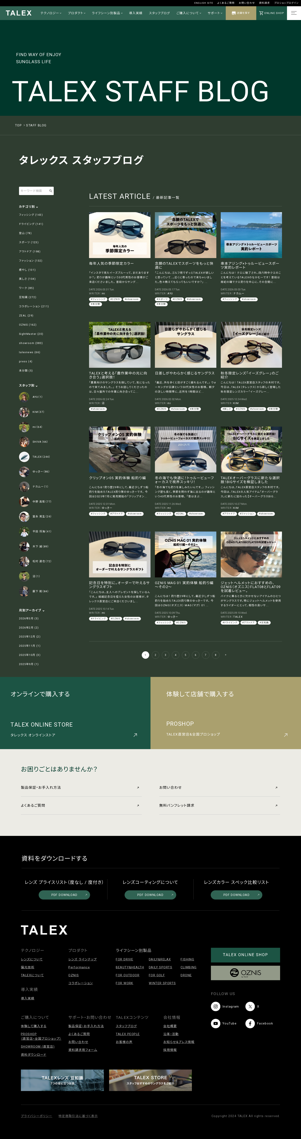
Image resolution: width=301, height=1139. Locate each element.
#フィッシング (98, 299)
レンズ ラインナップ (82, 959)
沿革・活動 (171, 1034)
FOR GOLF (157, 975)
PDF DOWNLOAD (69, 895)
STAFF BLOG (36, 125)
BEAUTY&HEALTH (130, 967)
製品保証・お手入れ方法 (80, 787)
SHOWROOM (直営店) (38, 1046)
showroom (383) (31, 343)
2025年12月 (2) (30, 636)
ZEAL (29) (26, 315)
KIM (236, 403)
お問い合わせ (247, 2)
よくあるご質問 (226, 2)
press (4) (26, 361)
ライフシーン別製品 (107, 13)
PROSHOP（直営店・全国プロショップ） (41, 1036)
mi (103, 293)
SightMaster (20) (31, 333)
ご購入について (188, 13)
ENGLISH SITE (203, 2)
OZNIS (73, 975)
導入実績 (136, 13)
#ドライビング (98, 618)
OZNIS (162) (28, 324)
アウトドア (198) (30, 251)
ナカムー (239, 293)
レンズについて (32, 959)
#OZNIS (115, 299)
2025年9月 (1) (29, 664)
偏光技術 (27, 967)
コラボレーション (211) (34, 306)
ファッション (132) (31, 260)
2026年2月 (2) (29, 627)
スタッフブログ (159, 13)
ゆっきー (107, 507)
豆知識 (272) (28, 297)
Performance (79, 967)
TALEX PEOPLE (128, 1034)
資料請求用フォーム (82, 1050)
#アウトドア (116, 513)
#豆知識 (264, 622)
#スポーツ (162, 299)
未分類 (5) (26, 370)
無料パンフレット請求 (218, 805)
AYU (170, 293)
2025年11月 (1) (30, 645)
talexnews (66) (30, 352)
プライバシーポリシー (36, 1116)
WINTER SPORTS (162, 983)
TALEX (238, 616)
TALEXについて (32, 975)
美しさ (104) (27, 278)
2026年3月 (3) (29, 618)
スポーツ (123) (29, 242)
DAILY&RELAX (160, 959)
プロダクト (76, 13)
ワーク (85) (26, 288)
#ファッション (247, 513)
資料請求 (264, 2)
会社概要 (170, 1026)
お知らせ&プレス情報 (178, 1042)
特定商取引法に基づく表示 (78, 1116)
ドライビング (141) (31, 224)
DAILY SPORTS (160, 967)
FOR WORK (124, 983)
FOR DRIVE (124, 959)
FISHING (187, 959)
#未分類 (95, 304)
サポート (215, 13)
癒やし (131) (27, 269)
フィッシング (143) (31, 214)
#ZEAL (180, 513)
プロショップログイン (286, 2)
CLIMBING (189, 967)
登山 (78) (25, 233)
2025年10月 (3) (30, 654)
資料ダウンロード (33, 1055)
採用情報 (170, 1050)
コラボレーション (80, 983)
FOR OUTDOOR (127, 975)
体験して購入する (34, 1026)
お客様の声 (124, 1042)
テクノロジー (51, 13)
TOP (18, 125)
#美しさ (227, 409)
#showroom (132, 299)
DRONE (186, 975)
